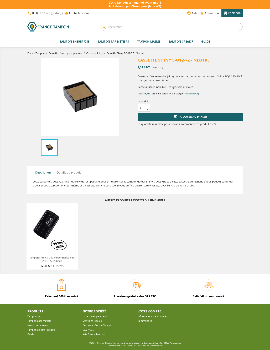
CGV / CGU (88, 329)
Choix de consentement (151, 345)
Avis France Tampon (93, 334)
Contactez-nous (79, 13)
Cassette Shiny (192, 93)
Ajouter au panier (190, 117)
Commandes (145, 320)
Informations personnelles (153, 316)
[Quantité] (142, 108)
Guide (30, 334)
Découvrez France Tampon (97, 325)
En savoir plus (144, 93)
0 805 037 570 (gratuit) (46, 13)
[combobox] (172, 27)
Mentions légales (92, 320)
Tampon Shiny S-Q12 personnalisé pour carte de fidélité (52, 259)
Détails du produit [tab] (69, 172)
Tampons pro (34, 316)
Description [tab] (43, 172)
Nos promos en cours (39, 325)
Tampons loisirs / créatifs (41, 329)
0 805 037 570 (134, 345)
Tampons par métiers (39, 320)
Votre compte (149, 311)
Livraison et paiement (94, 316)
